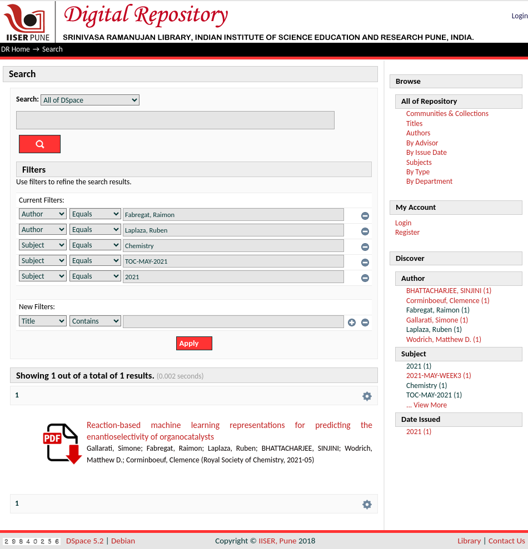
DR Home (15, 49)
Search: (27, 99)
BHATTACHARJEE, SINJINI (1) (448, 290)
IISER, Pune (277, 541)
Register (407, 232)
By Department (429, 181)
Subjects (419, 162)
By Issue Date (426, 152)
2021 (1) (418, 431)
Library (469, 541)
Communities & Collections (447, 113)
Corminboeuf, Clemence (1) (448, 300)
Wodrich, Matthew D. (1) (443, 339)
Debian (123, 541)
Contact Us (507, 541)
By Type (418, 172)
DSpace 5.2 (86, 541)
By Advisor (422, 143)
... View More (426, 405)
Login (520, 16)
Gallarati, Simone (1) (437, 320)
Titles (414, 123)
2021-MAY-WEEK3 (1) (438, 375)
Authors (418, 133)
